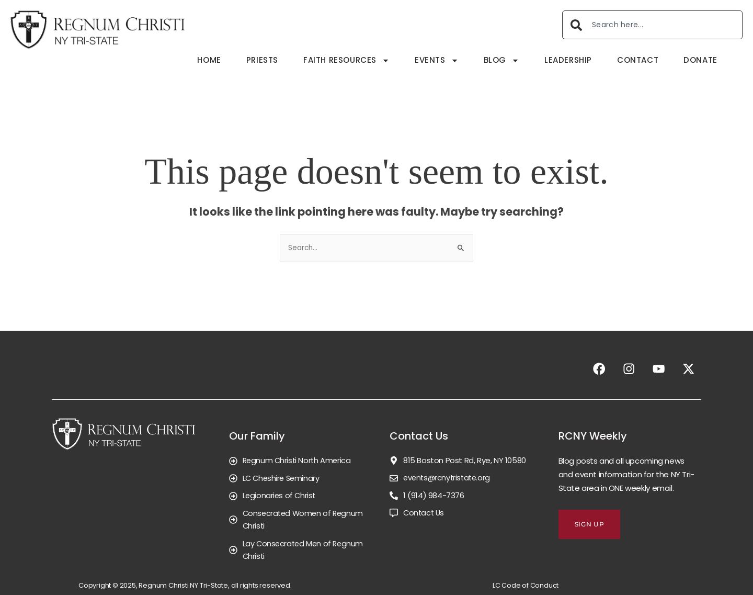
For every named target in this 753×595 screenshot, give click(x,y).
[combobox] (652, 24)
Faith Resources (346, 60)
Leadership (568, 59)
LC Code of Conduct (525, 585)
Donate (700, 59)
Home (209, 59)
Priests (262, 59)
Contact (637, 59)
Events (437, 60)
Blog (501, 60)
